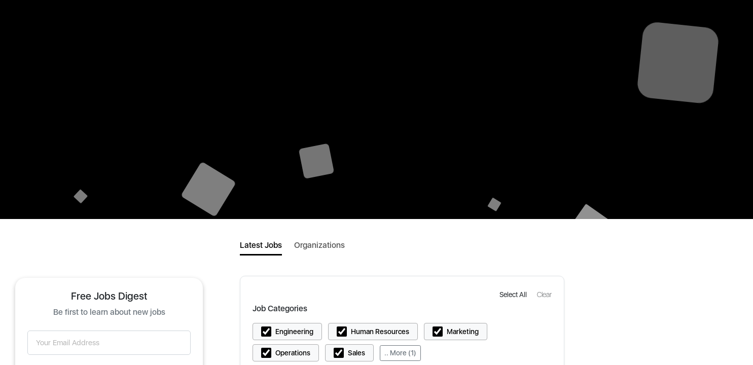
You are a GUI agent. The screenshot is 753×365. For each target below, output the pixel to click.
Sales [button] (356, 353)
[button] (514, 294)
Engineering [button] (294, 331)
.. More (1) (400, 353)
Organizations (319, 245)
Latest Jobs (261, 245)
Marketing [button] (463, 331)
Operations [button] (292, 353)
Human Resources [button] (380, 331)
